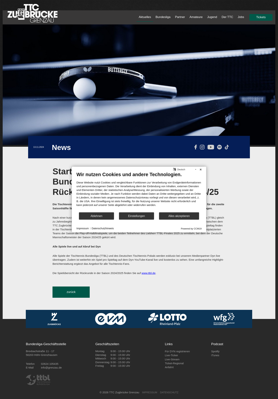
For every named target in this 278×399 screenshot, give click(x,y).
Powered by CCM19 (191, 228)
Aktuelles (145, 17)
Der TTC (227, 17)
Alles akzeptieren (179, 216)
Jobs (241, 17)
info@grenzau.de (51, 367)
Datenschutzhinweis (103, 228)
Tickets (261, 17)
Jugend (212, 17)
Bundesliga (163, 17)
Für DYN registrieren (177, 351)
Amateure (196, 17)
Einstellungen (136, 216)
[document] (139, 191)
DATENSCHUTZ (169, 392)
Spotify (215, 351)
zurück (71, 292)
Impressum (83, 228)
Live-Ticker (171, 355)
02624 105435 (49, 363)
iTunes (215, 355)
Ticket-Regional (174, 363)
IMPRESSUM (149, 392)
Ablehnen (97, 216)
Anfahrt (169, 367)
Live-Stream (172, 359)
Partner (180, 17)
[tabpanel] (139, 84)
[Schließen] (200, 169)
